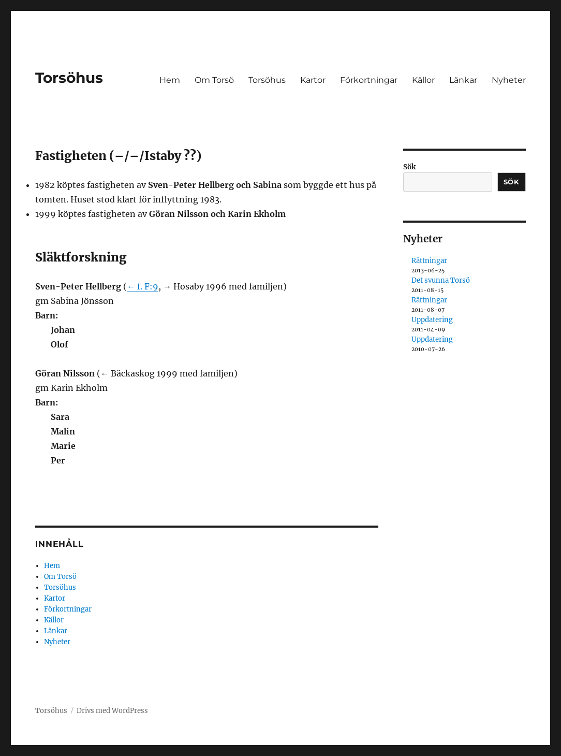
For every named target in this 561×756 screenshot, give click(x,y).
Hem (169, 80)
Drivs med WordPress (112, 710)
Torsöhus (69, 77)
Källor (423, 80)
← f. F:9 (142, 286)
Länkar (463, 80)
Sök (409, 167)
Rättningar (429, 260)
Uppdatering (432, 319)
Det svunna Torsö (440, 280)
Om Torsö (214, 80)
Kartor (313, 80)
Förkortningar (368, 80)
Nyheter (509, 80)
